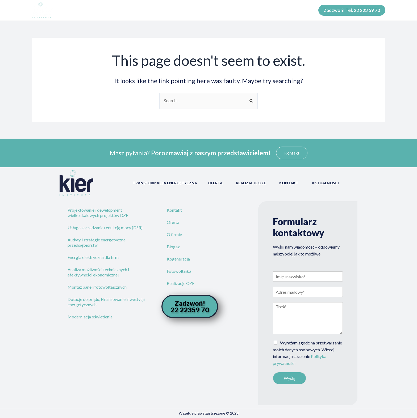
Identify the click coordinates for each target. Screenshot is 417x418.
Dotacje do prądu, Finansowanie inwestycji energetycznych (106, 302)
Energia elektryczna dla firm (93, 257)
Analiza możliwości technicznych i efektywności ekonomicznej (98, 272)
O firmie (174, 234)
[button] (292, 153)
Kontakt (290, 183)
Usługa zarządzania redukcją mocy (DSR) (105, 227)
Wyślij (289, 378)
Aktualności (326, 183)
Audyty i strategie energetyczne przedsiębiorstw (97, 242)
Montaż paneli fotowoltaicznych (97, 286)
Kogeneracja (178, 258)
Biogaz (173, 246)
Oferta (216, 183)
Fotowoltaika (179, 271)
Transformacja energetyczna (165, 183)
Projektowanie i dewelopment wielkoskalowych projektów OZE (98, 212)
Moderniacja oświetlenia (90, 316)
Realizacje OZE (252, 183)
